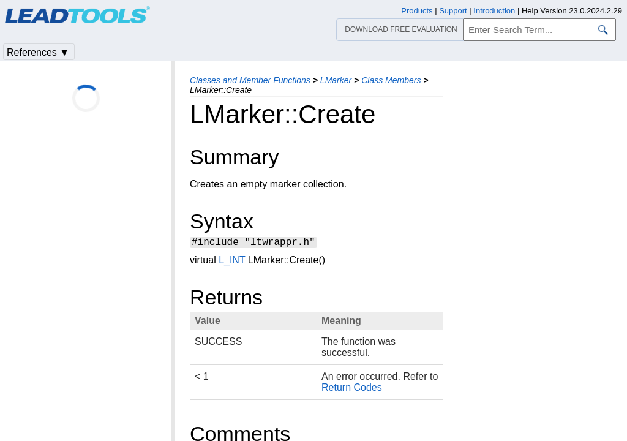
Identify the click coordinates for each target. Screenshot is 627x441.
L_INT (232, 262)
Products (416, 10)
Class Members (391, 80)
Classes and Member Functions (250, 80)
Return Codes (351, 389)
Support (453, 10)
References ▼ (38, 52)
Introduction (494, 10)
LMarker (335, 80)
